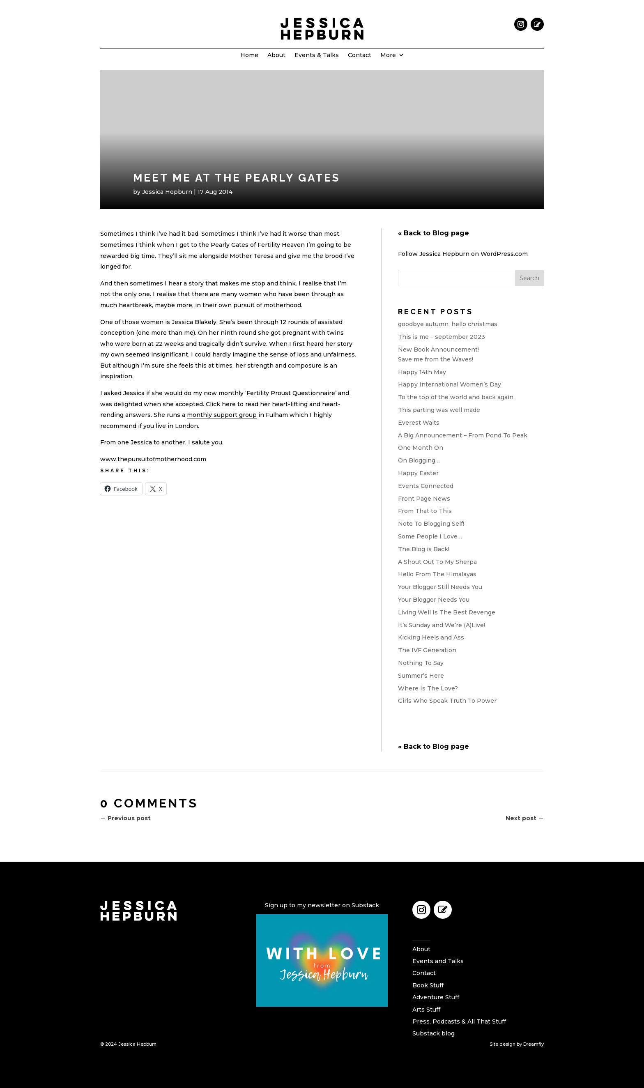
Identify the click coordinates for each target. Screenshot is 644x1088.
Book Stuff (428, 985)
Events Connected (425, 486)
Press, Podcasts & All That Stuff (459, 1021)
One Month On (420, 447)
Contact (359, 55)
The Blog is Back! (423, 549)
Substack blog (433, 1033)
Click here (221, 404)
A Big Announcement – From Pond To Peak (462, 435)
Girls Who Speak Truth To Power (447, 700)
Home (249, 55)
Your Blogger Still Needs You (440, 587)
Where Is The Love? (428, 688)
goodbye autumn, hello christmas (447, 324)
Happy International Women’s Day (449, 384)
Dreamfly (533, 1044)
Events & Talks (316, 55)
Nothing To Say (421, 663)
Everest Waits (418, 422)
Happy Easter (418, 473)
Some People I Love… (430, 536)
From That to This (425, 511)
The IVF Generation (427, 650)
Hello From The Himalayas (437, 574)
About (276, 55)
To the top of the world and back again (455, 397)
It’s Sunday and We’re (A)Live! (441, 625)
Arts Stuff (426, 1009)
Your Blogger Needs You (433, 599)
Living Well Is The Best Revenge (446, 612)
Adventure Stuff (435, 997)
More (388, 55)
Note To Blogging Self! (431, 523)
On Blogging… (419, 460)
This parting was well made (439, 410)
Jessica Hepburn (167, 192)
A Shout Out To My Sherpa (437, 562)
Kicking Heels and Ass (431, 637)
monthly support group (222, 415)
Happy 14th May (422, 372)
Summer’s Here (421, 675)
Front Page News (424, 498)
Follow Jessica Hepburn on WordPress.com (463, 254)
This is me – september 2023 (441, 336)
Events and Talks (438, 961)
